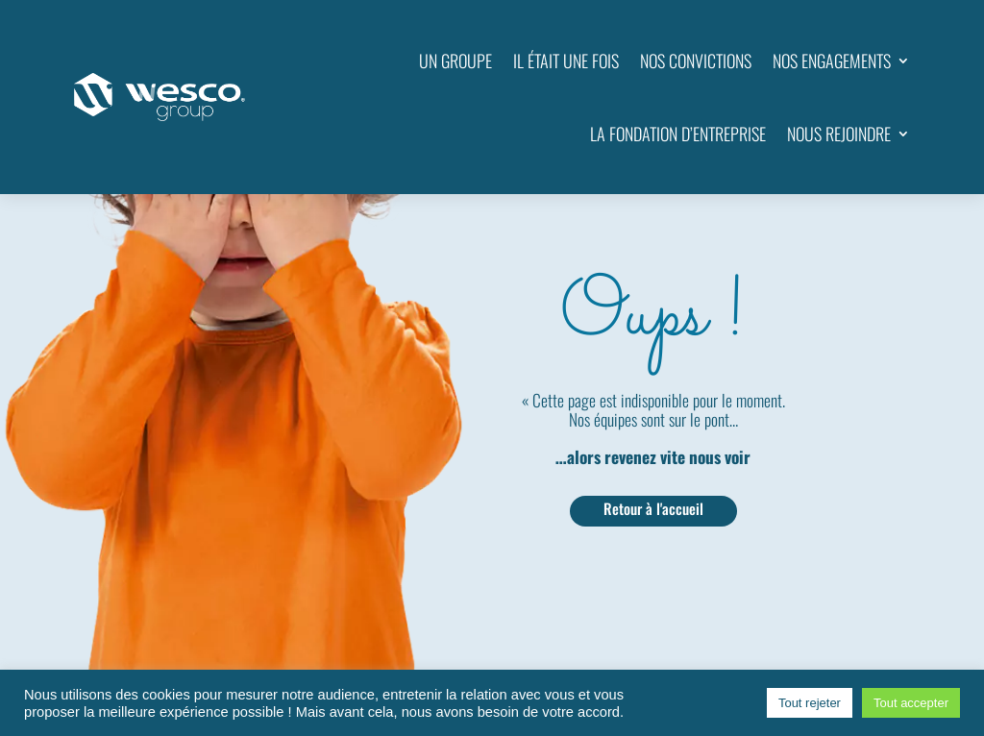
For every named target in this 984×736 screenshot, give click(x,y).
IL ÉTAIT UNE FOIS (566, 60)
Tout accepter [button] (910, 703)
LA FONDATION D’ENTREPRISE (678, 133)
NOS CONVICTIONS (695, 60)
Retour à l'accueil (653, 508)
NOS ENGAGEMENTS (832, 60)
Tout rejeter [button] (809, 703)
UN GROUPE (455, 60)
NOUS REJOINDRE (839, 133)
